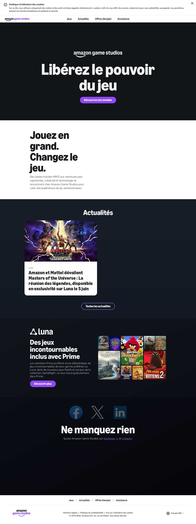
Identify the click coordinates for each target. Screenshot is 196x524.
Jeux (69, 19)
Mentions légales (70, 512)
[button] (175, 513)
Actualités (83, 19)
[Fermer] (192, 3)
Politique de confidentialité (91, 512)
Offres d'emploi (103, 19)
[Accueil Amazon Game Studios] (17, 19)
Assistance (123, 19)
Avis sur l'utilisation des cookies (119, 512)
